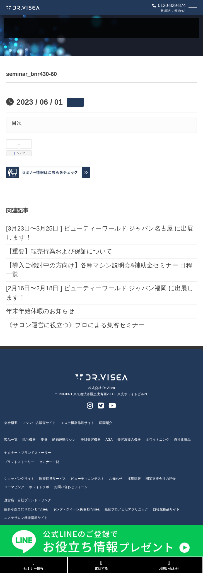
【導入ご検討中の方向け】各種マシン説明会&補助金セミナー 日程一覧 (99, 270)
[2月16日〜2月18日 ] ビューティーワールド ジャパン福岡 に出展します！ (100, 293)
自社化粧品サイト (166, 509)
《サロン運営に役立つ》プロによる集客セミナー (75, 325)
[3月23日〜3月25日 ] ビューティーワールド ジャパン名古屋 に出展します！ (99, 233)
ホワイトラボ (39, 487)
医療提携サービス (52, 479)
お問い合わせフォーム (71, 487)
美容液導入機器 (129, 440)
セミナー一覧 (49, 462)
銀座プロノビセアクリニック (126, 509)
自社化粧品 (182, 440)
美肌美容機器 (91, 440)
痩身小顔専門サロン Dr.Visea (26, 509)
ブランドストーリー (19, 462)
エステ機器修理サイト (77, 423)
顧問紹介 (105, 423)
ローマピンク (14, 487)
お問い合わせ (168, 565)
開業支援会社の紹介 (161, 479)
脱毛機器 (29, 440)
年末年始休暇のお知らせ (40, 311)
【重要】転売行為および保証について (59, 251)
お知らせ (115, 479)
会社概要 (11, 423)
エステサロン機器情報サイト (26, 518)
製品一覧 (11, 440)
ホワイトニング (157, 440)
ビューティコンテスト (87, 479)
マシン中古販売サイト (39, 423)
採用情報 (134, 479)
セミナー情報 (33, 565)
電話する (101, 565)
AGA (108, 440)
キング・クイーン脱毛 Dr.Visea (76, 509)
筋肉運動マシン (64, 440)
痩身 (44, 440)
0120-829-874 (169, 5)
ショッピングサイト (19, 479)
